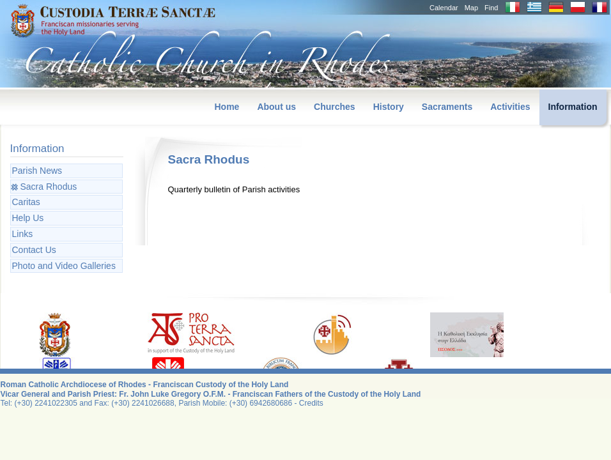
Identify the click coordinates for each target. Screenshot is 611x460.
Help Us (28, 218)
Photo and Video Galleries (64, 266)
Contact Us (34, 250)
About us (276, 107)
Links (22, 234)
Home (226, 107)
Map (471, 8)
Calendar (443, 8)
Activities (510, 107)
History (388, 107)
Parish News (37, 170)
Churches (334, 107)
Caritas (26, 202)
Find (491, 8)
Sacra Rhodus (48, 186)
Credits (311, 403)
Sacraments (447, 107)
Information (573, 107)
